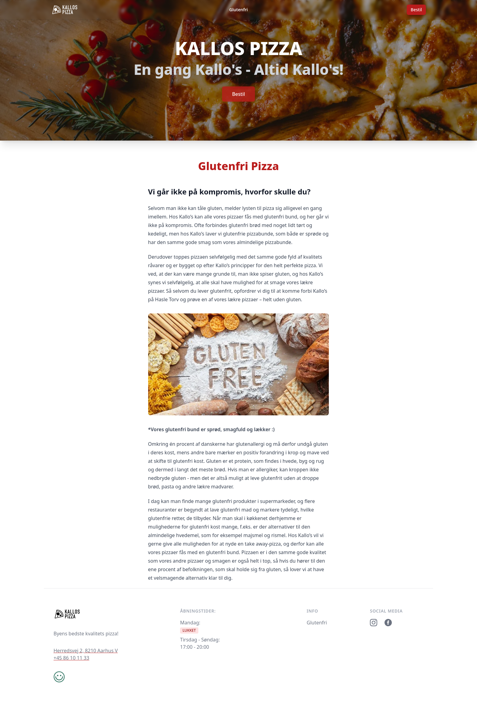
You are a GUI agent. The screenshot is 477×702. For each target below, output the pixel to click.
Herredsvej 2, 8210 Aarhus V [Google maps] (86, 650)
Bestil (416, 9)
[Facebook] (388, 622)
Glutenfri (238, 9)
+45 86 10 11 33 (71, 658)
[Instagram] (373, 622)
